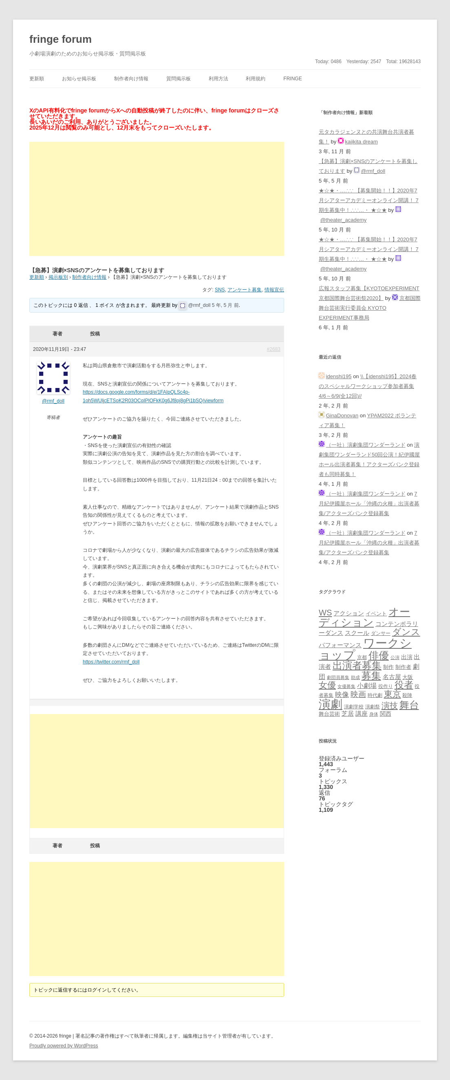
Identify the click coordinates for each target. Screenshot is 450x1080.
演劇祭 (372, 706)
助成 (355, 677)
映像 (342, 694)
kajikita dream (361, 142)
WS (325, 612)
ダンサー (380, 633)
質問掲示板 (178, 79)
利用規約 (255, 79)
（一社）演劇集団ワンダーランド (366, 445)
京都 (362, 657)
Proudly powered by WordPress (63, 1046)
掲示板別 (58, 277)
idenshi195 (339, 376)
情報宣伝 (274, 290)
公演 (394, 657)
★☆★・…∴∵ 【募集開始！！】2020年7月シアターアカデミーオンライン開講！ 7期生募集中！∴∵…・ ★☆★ (369, 200)
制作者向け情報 (131, 79)
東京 (392, 694)
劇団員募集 (338, 677)
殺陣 (407, 695)
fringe (292, 79)
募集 (371, 675)
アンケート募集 (244, 290)
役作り (385, 686)
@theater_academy (343, 220)
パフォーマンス (340, 645)
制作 (388, 667)
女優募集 (346, 686)
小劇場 (367, 685)
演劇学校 (354, 706)
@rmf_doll (199, 305)
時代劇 (375, 695)
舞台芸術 (329, 714)
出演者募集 (357, 665)
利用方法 (218, 79)
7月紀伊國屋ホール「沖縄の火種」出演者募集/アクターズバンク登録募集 (369, 503)
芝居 (348, 713)
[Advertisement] (156, 199)
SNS (220, 290)
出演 (406, 657)
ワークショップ (365, 648)
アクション (348, 613)
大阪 (407, 677)
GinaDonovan (342, 415)
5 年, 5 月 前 (225, 305)
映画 (358, 694)
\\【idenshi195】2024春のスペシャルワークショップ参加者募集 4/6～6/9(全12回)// (368, 386)
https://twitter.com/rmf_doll (111, 662)
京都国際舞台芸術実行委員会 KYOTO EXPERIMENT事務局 (370, 308)
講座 (361, 713)
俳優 (378, 655)
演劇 (330, 704)
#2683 (273, 349)
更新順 (36, 79)
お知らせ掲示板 (79, 79)
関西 (385, 713)
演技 (390, 705)
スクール (357, 633)
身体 (373, 714)
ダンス (406, 632)
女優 (327, 685)
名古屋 (392, 676)
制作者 (403, 667)
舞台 (409, 704)
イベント (376, 614)
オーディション (364, 617)
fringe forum (60, 39)
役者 (404, 685)
